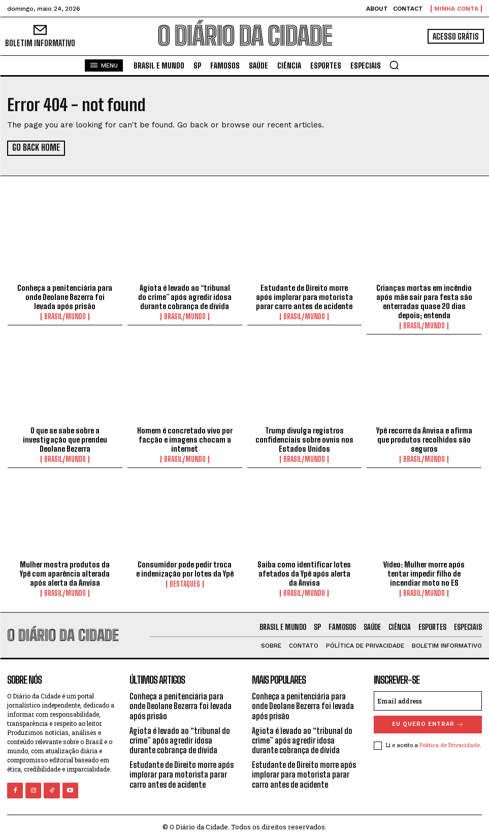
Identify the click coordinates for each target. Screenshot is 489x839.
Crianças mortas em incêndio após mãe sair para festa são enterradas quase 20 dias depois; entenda (424, 301)
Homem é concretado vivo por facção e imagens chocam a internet (185, 439)
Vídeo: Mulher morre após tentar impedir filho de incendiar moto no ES (424, 573)
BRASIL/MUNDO (65, 316)
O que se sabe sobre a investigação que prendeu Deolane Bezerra (65, 439)
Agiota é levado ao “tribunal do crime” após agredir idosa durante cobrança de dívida (185, 296)
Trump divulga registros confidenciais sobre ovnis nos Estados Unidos (304, 439)
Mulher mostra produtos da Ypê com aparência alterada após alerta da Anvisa (65, 573)
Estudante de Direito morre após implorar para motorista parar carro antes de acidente (304, 296)
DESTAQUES (185, 583)
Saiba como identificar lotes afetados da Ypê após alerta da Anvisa (304, 573)
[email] (428, 700)
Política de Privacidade (449, 745)
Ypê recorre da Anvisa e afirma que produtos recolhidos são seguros (424, 439)
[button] (394, 65)
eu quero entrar (428, 724)
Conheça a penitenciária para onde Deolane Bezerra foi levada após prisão (64, 296)
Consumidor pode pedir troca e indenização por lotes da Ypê (185, 568)
